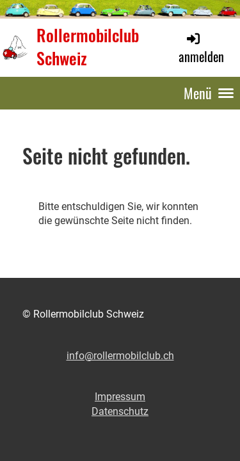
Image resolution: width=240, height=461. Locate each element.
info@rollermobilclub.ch (120, 356)
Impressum (120, 397)
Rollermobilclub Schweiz (87, 47)
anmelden (201, 48)
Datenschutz (120, 411)
